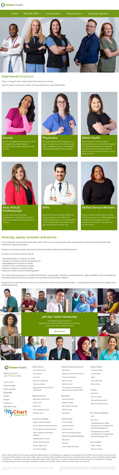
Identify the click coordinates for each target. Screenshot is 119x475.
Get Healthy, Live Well (69, 406)
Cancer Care (37, 403)
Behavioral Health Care (41, 399)
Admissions (66, 370)
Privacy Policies (25, 468)
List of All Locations (40, 449)
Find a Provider (10, 385)
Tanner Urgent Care (40, 445)
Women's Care (38, 413)
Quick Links (9, 382)
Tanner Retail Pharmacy (70, 447)
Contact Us (8, 403)
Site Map (34, 468)
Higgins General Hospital (42, 422)
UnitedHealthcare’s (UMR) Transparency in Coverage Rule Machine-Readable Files (102, 425)
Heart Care (37, 406)
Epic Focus (94, 420)
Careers (7, 396)
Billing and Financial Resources (73, 374)
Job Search (94, 393)
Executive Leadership (40, 381)
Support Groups (67, 403)
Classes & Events (68, 399)
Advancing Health (39, 370)
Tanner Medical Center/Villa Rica (44, 429)
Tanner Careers (96, 397)
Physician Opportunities (99, 404)
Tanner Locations (39, 384)
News (93, 377)
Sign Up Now (59, 331)
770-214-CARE (14, 375)
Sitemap (65, 443)
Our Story (36, 377)
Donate (6, 399)
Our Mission (37, 374)
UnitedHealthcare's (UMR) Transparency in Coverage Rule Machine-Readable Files (102, 434)
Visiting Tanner (67, 384)
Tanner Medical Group (41, 410)
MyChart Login (67, 381)
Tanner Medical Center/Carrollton (45, 426)
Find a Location (10, 389)
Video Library (95, 384)
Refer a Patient (96, 445)
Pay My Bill (8, 392)
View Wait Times (10, 406)
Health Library (67, 410)
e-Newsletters (96, 374)
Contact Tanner (67, 429)
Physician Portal (96, 449)
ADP (92, 416)
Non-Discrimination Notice (71, 433)
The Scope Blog (96, 381)
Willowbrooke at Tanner (41, 439)
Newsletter (66, 413)
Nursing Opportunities (99, 400)
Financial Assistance (69, 377)
